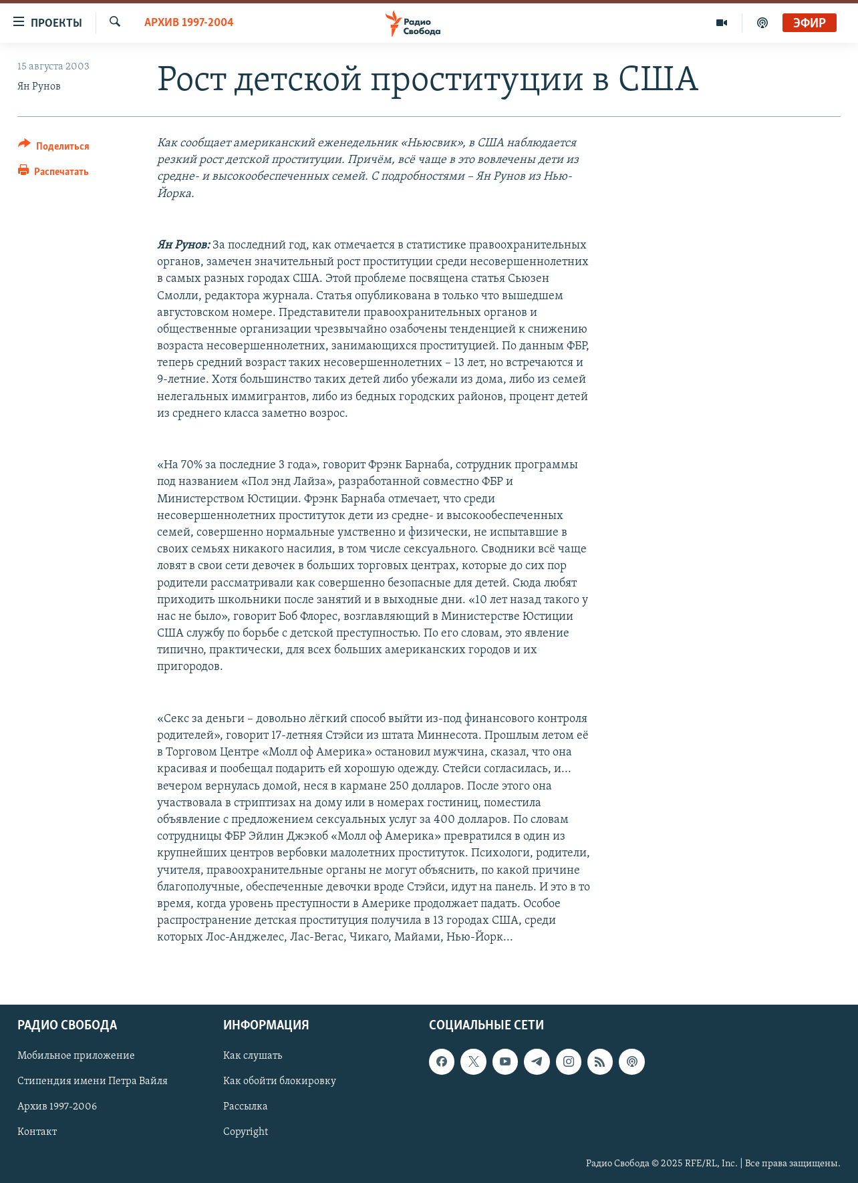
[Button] (54, 148)
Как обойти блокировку (279, 1082)
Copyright (245, 1133)
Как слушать (252, 1056)
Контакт (37, 1133)
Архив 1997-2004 (189, 23)
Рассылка (245, 1107)
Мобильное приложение (76, 1056)
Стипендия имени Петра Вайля (92, 1082)
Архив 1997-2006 (57, 1107)
